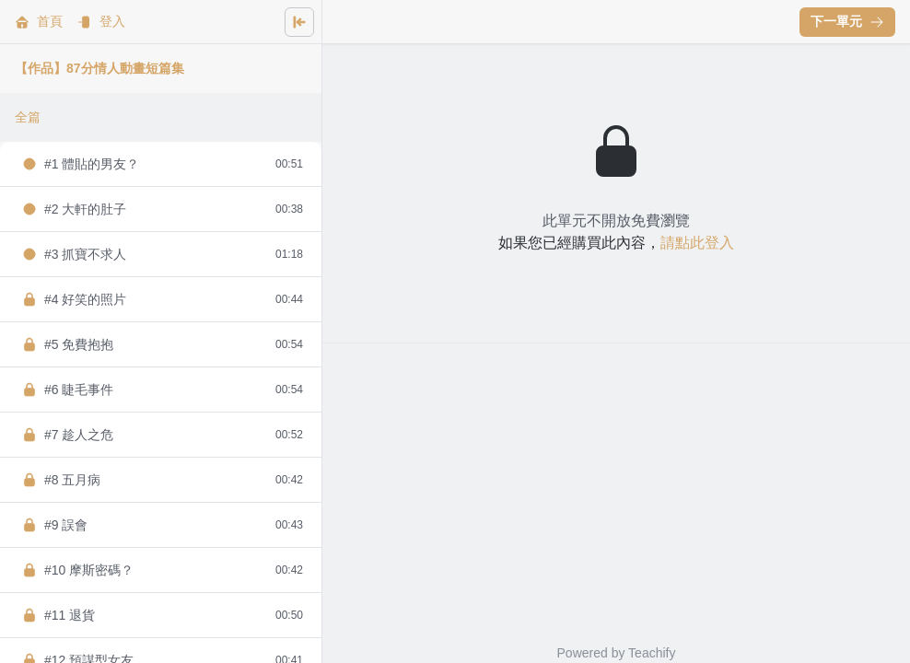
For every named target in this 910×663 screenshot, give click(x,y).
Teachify (651, 653)
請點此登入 (697, 242)
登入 (101, 21)
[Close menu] (299, 22)
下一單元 (847, 21)
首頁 (39, 21)
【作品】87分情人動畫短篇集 (99, 68)
